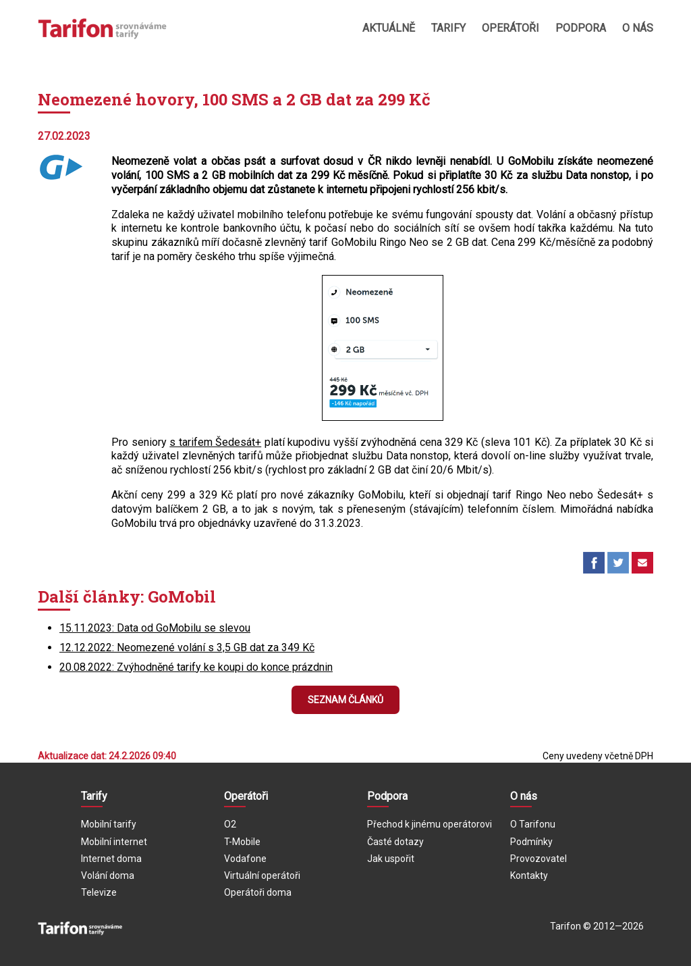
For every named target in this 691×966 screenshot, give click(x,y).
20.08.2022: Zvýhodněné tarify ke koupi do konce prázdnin (196, 667)
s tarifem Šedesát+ (215, 442)
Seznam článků (345, 699)
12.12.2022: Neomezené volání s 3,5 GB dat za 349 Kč (186, 647)
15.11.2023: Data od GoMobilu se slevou (154, 627)
